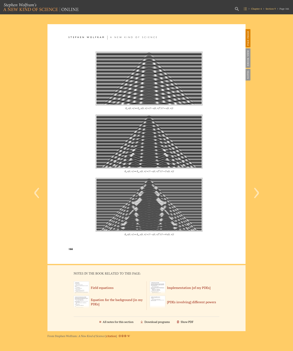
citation (111, 336)
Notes (247, 74)
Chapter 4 (256, 8)
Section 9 (271, 8)
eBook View (247, 58)
